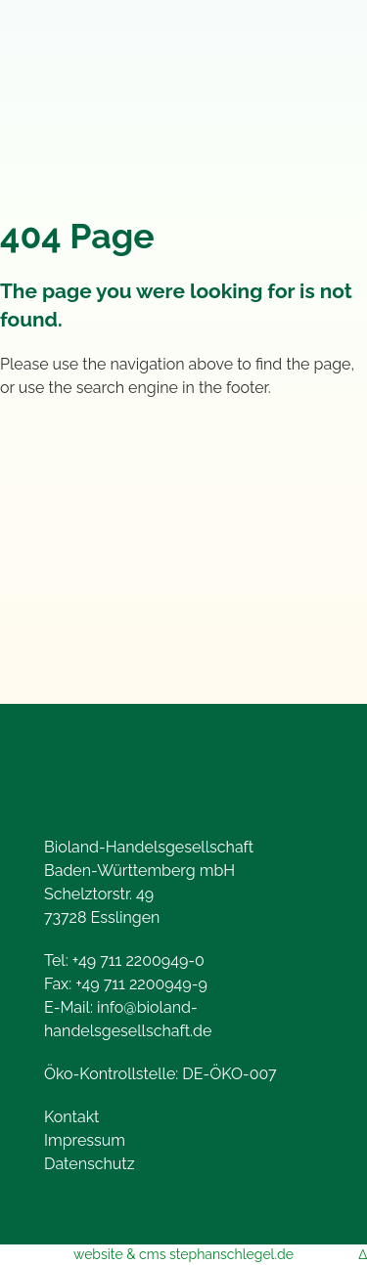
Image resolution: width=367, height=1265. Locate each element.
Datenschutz (89, 1164)
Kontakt (71, 1117)
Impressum (84, 1140)
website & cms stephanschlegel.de (183, 1254)
